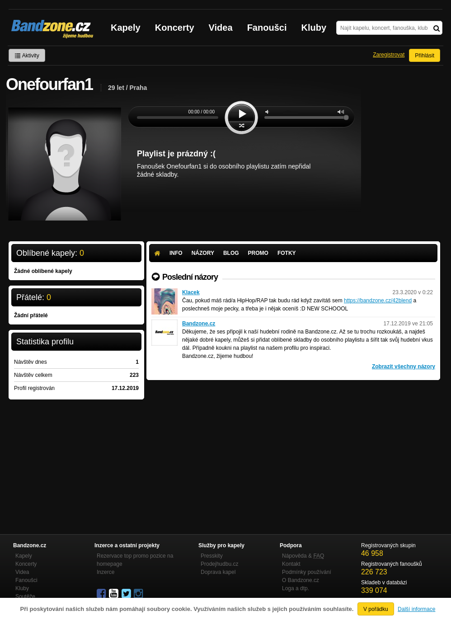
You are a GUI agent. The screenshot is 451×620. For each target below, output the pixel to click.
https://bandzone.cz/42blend (378, 300)
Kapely (126, 28)
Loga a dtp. (295, 588)
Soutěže (25, 596)
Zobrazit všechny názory (403, 366)
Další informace (416, 609)
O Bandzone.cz (300, 580)
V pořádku (375, 609)
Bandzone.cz (198, 323)
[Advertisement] (293, 448)
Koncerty (174, 28)
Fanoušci (267, 28)
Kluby (314, 28)
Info (176, 253)
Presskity (212, 556)
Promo (258, 253)
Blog (231, 253)
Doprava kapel (218, 572)
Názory (203, 253)
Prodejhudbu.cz (219, 564)
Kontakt (291, 564)
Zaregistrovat (388, 55)
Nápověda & (303, 556)
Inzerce (105, 572)
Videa (221, 28)
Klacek (191, 292)
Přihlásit (424, 55)
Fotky (286, 253)
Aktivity (26, 55)
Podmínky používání (306, 572)
